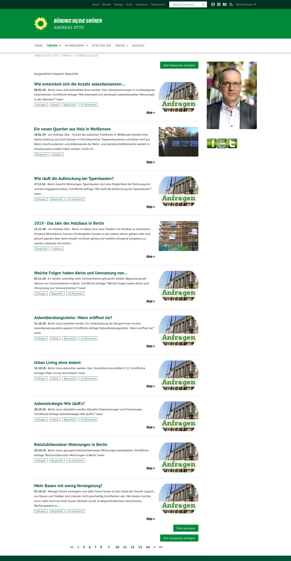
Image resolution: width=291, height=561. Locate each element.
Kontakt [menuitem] (138, 45)
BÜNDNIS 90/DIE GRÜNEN (80, 20)
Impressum (142, 4)
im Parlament (88, 104)
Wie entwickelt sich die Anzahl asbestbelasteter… (80, 84)
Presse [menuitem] (120, 45)
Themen (66, 55)
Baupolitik (70, 104)
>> (160, 547)
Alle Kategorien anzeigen (179, 65)
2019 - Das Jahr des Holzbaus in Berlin (70, 223)
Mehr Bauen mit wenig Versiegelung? (69, 485)
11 (125, 547)
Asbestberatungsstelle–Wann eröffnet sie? (74, 317)
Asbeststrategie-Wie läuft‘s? (60, 403)
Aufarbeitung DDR (86, 55)
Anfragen (41, 104)
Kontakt (106, 4)
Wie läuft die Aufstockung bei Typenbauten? (75, 178)
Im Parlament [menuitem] (75, 45)
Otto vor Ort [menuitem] (101, 45)
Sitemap (118, 4)
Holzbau (57, 154)
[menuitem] (96, 4)
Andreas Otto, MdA (46, 55)
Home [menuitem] (38, 45)
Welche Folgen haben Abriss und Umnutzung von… (82, 272)
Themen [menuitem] (52, 45)
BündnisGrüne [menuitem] (244, 4)
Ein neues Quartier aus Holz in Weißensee (73, 129)
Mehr (149, 113)
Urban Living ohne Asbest (58, 362)
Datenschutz (158, 4)
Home (96, 4)
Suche (129, 4)
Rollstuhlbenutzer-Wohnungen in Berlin (71, 444)
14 (148, 547)
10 (117, 547)
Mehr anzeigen (185, 528)
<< (71, 547)
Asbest (55, 104)
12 (132, 547)
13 (140, 547)
